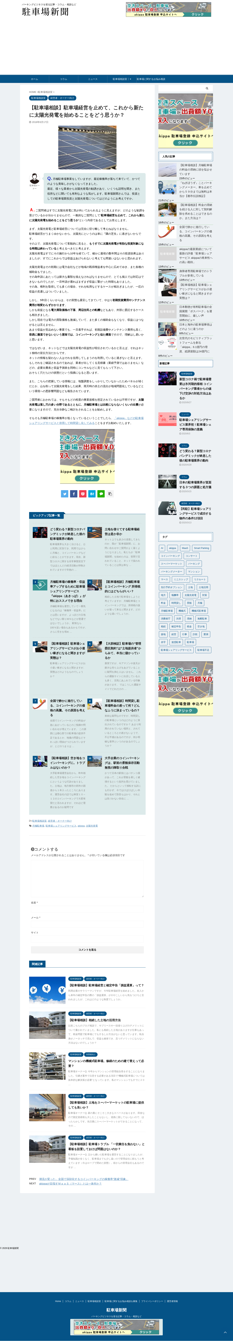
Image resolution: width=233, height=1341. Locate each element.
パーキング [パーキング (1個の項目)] (194, 563)
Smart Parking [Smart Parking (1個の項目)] (201, 548)
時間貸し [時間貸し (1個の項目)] (176, 603)
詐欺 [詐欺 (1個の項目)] (195, 634)
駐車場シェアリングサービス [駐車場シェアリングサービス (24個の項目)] (176, 650)
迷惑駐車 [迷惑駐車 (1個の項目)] (176, 642)
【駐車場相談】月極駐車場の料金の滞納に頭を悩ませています (195, 169)
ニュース (93, 79)
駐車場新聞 (116, 1220)
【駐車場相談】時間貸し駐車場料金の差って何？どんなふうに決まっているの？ (122, 705)
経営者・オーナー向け (60, 820)
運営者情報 (172, 1211)
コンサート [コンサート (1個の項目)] (192, 556)
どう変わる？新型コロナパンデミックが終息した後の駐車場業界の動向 (67, 534)
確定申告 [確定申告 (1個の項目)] (176, 626)
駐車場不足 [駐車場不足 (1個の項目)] (203, 650)
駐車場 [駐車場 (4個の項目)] (190, 642)
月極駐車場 (38, 825)
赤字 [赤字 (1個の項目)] (163, 642)
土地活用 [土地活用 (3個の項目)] (203, 587)
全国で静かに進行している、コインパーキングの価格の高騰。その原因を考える (195, 233)
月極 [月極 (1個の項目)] (200, 603)
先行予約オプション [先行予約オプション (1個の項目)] (171, 587)
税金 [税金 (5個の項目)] (189, 626)
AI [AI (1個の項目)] (162, 548)
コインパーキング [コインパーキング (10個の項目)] (170, 556)
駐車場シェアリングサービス (61, 825)
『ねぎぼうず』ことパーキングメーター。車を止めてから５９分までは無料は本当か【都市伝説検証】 (195, 189)
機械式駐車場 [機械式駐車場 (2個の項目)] (199, 610)
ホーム (34, 79)
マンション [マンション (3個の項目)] (194, 571)
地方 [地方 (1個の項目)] (163, 595)
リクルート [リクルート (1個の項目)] (200, 579)
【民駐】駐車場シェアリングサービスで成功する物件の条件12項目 (195, 513)
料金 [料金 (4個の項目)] (163, 603)
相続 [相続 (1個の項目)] (163, 626)
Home (58, 1211)
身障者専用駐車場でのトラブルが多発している (195, 273)
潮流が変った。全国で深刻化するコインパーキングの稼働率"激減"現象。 (84, 1179)
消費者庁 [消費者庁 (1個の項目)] (165, 618)
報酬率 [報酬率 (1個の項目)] (175, 595)
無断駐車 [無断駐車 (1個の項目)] (202, 618)
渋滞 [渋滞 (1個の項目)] (178, 618)
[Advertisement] (116, 47)
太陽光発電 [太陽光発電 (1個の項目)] (190, 595)
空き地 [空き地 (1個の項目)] (201, 626)
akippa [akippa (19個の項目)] (172, 548)
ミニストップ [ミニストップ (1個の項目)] (181, 579)
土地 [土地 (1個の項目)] (190, 587)
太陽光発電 (92, 825)
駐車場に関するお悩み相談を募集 (151, 80)
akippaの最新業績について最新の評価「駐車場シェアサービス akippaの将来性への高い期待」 (196, 255)
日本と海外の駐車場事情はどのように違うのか (195, 326)
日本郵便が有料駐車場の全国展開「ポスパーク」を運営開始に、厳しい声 (195, 311)
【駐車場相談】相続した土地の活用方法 (94, 1020)
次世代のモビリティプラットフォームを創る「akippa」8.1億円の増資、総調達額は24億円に (195, 345)
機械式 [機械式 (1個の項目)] (182, 610)
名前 (34, 902)
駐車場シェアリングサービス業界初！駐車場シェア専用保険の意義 (195, 424)
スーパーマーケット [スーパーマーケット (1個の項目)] (171, 563)
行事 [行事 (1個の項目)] (184, 634)
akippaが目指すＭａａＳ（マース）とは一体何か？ (70, 1183)
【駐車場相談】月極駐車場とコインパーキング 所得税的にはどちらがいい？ (122, 586)
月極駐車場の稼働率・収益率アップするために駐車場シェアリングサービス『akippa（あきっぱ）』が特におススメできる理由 (68, 591)
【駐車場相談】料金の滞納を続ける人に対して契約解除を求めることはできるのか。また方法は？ (195, 211)
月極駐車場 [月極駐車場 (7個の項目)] (167, 610)
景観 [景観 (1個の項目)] (189, 603)
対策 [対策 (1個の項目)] (204, 595)
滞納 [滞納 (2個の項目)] (189, 618)
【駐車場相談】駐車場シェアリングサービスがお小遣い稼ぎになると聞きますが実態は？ (195, 291)
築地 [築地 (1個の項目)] (163, 634)
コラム (63, 79)
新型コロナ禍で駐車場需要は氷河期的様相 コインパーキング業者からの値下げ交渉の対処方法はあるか (195, 389)
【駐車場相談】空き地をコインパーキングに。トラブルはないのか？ (67, 763)
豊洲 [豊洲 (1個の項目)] (206, 634)
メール (35, 917)
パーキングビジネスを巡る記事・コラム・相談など (116, 1226)
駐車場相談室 (120, 79)
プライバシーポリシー (152, 1211)
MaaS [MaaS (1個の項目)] (185, 548)
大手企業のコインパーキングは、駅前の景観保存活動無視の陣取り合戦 (122, 763)
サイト (35, 932)
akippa (81, 825)
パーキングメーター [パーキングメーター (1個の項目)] (171, 571)
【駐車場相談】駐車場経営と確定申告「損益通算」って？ (106, 985)
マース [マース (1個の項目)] (164, 579)
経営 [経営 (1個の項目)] (173, 634)
